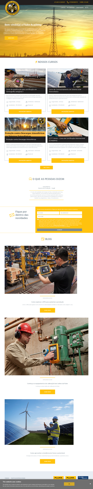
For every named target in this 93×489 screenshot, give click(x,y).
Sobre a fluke (84, 2)
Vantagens (79, 8)
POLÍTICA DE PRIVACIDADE (18, 478)
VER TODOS (46, 168)
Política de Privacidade (59, 225)
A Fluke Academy (59, 2)
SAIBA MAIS (11, 38)
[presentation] (4, 33)
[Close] (90, 484)
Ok (69, 484)
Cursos (63, 8)
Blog (86, 8)
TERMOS (7, 478)
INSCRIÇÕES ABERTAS (25, 111)
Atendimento (72, 2)
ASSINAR (59, 229)
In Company (71, 8)
